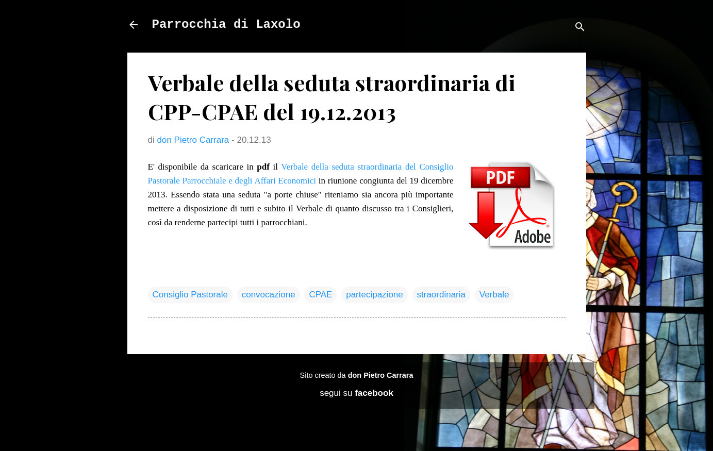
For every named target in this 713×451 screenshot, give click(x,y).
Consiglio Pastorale (190, 294)
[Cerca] (580, 28)
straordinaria (441, 294)
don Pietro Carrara (380, 375)
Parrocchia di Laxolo (226, 24)
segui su (356, 393)
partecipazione (374, 294)
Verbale (494, 294)
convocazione (268, 294)
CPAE (320, 294)
